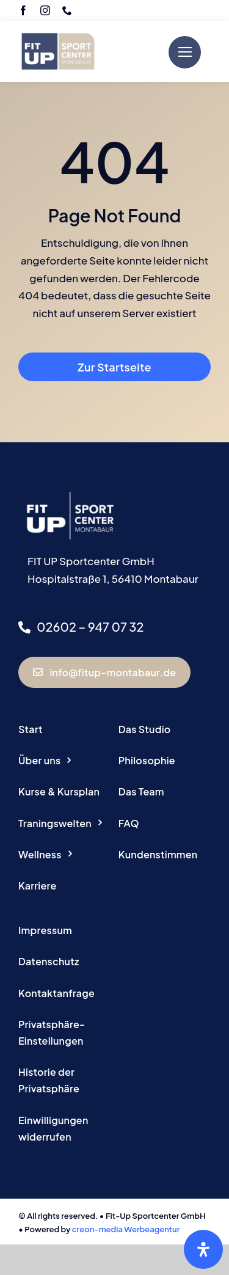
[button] (64, 1033)
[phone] (67, 10)
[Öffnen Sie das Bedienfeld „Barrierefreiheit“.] (203, 1249)
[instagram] (45, 10)
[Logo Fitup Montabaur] (58, 28)
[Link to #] (185, 52)
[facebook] (23, 10)
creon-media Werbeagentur (126, 1229)
